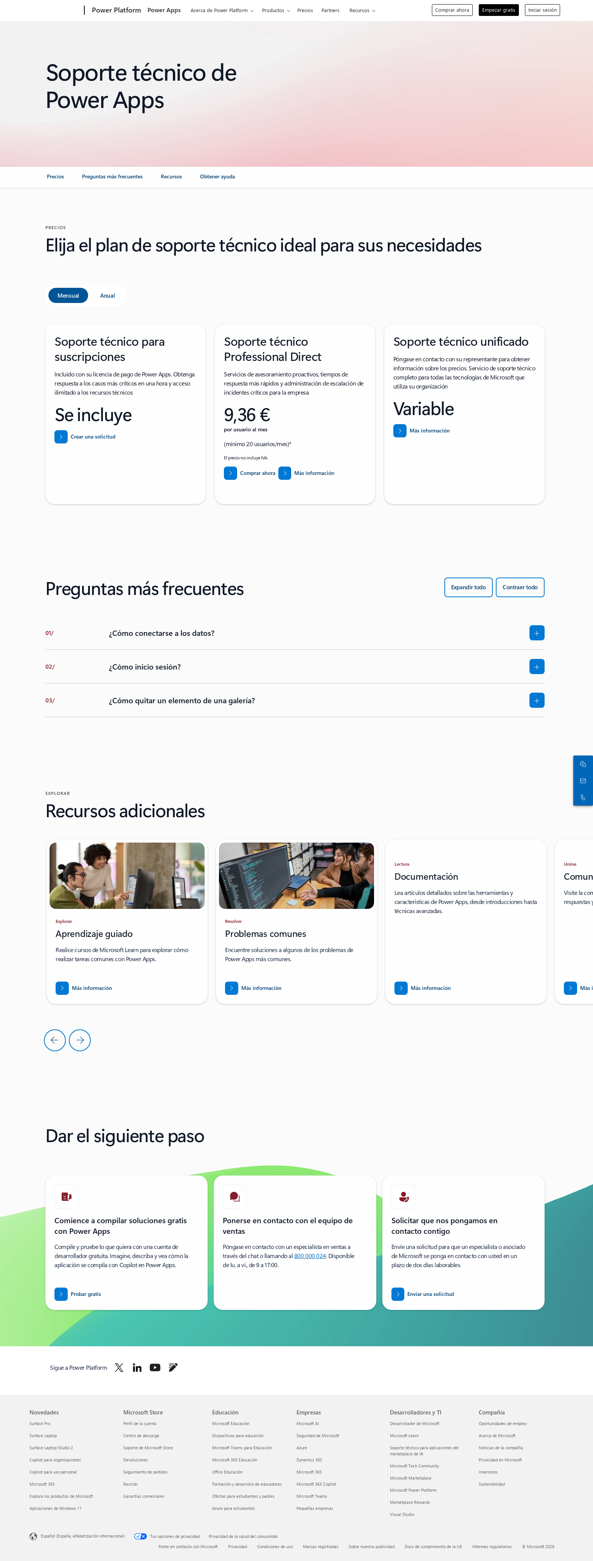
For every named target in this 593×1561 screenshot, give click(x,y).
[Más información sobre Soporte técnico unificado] (421, 430)
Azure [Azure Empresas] (301, 1447)
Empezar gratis (498, 9)
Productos (273, 10)
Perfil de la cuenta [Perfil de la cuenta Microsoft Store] (140, 1423)
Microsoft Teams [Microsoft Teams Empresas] (311, 1496)
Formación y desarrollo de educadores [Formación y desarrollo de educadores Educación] (247, 1484)
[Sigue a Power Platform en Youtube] (155, 1367)
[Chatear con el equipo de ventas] (581, 764)
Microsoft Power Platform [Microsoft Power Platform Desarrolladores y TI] (413, 1490)
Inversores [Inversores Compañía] (488, 1472)
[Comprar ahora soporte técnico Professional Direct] (249, 473)
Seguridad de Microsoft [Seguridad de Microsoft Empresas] (317, 1435)
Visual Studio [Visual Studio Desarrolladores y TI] (402, 1514)
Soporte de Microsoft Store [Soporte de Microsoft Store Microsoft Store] (148, 1447)
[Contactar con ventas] (581, 780)
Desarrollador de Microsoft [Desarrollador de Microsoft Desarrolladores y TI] (414, 1423)
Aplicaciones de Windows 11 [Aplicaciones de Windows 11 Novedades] (55, 1508)
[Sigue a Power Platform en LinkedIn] (137, 1367)
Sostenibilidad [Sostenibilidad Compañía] (492, 1484)
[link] (55, 179)
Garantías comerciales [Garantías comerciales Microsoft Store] (144, 1496)
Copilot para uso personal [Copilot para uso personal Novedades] (53, 1472)
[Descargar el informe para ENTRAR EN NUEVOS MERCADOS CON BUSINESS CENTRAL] (84, 988)
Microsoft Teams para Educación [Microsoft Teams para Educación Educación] (242, 1447)
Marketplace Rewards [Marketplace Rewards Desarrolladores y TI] (410, 1502)
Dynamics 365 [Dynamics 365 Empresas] (309, 1460)
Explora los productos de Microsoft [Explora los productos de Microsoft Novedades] (61, 1496)
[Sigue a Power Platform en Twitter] (119, 1367)
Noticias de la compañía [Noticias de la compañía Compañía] (501, 1447)
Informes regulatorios (492, 1546)
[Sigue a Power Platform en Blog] (173, 1367)
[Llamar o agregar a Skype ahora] (581, 797)
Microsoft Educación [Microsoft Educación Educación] (230, 1423)
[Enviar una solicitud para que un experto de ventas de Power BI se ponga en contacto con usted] (422, 1294)
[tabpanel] (295, 414)
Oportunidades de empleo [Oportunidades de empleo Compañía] (502, 1423)
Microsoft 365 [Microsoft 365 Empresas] (309, 1472)
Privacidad (237, 1546)
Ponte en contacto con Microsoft (188, 1546)
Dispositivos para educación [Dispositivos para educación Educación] (238, 1435)
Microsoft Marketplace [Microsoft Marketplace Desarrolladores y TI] (411, 1478)
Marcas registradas (320, 1546)
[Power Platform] (115, 10)
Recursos (359, 10)
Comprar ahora (452, 9)
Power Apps (164, 10)
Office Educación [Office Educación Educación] (227, 1472)
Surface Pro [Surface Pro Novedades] (39, 1423)
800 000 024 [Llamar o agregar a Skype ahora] (310, 1256)
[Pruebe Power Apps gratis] (77, 1294)
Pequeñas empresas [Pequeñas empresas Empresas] (314, 1508)
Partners (330, 10)
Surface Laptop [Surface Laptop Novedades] (43, 1435)
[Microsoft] (55, 10)
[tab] (68, 295)
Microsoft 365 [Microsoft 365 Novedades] (42, 1484)
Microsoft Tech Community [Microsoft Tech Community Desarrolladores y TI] (414, 1466)
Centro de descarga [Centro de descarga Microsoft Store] (141, 1435)
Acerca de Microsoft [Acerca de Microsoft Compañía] (497, 1435)
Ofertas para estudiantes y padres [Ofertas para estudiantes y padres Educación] (243, 1496)
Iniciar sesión (542, 9)
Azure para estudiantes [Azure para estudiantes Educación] (233, 1508)
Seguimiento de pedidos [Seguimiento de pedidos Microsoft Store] (145, 1472)
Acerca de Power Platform (219, 10)
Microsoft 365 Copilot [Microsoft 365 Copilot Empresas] (316, 1484)
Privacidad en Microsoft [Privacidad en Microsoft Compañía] (500, 1460)
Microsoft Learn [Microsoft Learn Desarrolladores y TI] (404, 1435)
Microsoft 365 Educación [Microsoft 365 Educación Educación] (234, 1460)
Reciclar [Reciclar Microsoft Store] (130, 1484)
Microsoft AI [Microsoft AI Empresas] (307, 1423)
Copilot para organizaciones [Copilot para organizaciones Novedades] (55, 1460)
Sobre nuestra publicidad (371, 1546)
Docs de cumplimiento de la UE (433, 1546)
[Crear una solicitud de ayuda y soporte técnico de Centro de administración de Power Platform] (84, 436)
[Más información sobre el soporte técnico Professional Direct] (306, 473)
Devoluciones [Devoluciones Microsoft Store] (135, 1460)
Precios (305, 10)
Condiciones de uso (275, 1546)
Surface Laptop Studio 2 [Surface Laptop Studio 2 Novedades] (51, 1447)
